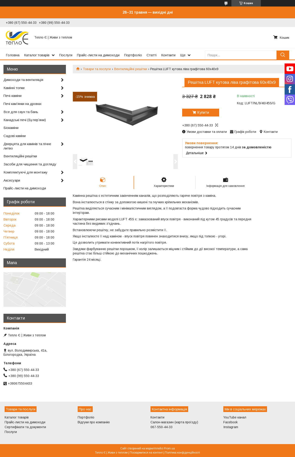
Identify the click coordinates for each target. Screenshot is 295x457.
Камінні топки (14, 88)
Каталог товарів (36, 55)
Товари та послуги (97, 69)
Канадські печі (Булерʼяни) (24, 120)
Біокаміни (10, 128)
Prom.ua (169, 448)
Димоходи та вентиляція (23, 80)
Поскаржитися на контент (146, 452)
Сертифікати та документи (25, 427)
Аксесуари (11, 180)
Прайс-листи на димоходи (98, 55)
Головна (12, 55)
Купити (203, 112)
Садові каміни (14, 136)
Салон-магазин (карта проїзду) (174, 422)
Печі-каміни (12, 96)
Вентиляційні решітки (130, 69)
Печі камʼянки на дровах (22, 104)
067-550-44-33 (161, 427)
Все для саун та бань (20, 112)
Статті (152, 55)
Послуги (65, 55)
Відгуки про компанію (94, 422)
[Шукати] (283, 55)
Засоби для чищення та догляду (29, 164)
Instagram (230, 427)
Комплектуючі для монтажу (25, 172)
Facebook (230, 422)
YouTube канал (234, 417)
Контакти (168, 55)
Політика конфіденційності (182, 452)
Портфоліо (133, 55)
